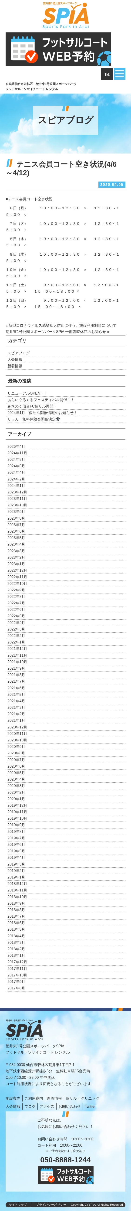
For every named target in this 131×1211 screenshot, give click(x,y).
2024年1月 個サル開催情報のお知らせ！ (42, 413)
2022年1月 (16, 642)
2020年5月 (16, 773)
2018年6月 (16, 923)
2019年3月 (16, 864)
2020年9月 (16, 747)
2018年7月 (16, 916)
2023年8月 (16, 518)
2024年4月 (16, 472)
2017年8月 (16, 988)
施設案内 (13, 1098)
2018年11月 (17, 890)
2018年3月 (16, 942)
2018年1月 (16, 955)
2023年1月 (16, 564)
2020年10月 (17, 740)
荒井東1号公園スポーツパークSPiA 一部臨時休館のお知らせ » (57, 332)
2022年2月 (16, 636)
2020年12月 (17, 727)
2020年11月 (17, 734)
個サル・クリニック (82, 1098)
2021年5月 (16, 694)
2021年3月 (16, 707)
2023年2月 (16, 557)
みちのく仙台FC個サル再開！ (32, 406)
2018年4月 (16, 936)
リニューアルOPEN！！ (27, 393)
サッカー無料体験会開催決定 (33, 419)
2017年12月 (17, 962)
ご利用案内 (33, 1098)
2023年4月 (16, 544)
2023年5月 (16, 538)
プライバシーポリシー (51, 1204)
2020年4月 (16, 779)
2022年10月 (17, 584)
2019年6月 (16, 845)
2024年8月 (16, 459)
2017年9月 (16, 982)
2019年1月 (16, 877)
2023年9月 (16, 512)
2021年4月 (16, 701)
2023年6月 (16, 531)
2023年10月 (17, 505)
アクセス (47, 1106)
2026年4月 (16, 447)
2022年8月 (16, 597)
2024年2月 (16, 479)
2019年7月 (16, 838)
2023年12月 (17, 492)
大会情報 (14, 359)
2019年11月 (17, 812)
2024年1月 (16, 486)
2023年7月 (16, 525)
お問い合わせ (69, 1106)
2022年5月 (16, 616)
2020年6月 (16, 766)
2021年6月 (16, 688)
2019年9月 (16, 825)
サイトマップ (18, 1204)
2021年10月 (17, 662)
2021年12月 (17, 649)
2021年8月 (16, 675)
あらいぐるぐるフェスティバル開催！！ (40, 400)
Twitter (90, 1106)
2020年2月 (16, 792)
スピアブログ (18, 353)
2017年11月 (17, 969)
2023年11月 (17, 499)
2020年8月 (16, 753)
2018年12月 (17, 884)
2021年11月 (17, 655)
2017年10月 (17, 975)
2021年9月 (16, 668)
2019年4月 (16, 858)
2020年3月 (16, 786)
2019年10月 (17, 818)
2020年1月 (16, 799)
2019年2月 (16, 871)
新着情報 (14, 366)
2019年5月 (16, 851)
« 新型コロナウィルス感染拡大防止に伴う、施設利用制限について (61, 325)
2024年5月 (16, 466)
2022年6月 (16, 610)
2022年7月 (16, 603)
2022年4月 (16, 623)
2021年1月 (16, 720)
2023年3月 (16, 551)
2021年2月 (16, 714)
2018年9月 (16, 903)
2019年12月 (17, 805)
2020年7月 (16, 760)
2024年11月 (17, 453)
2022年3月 (16, 629)
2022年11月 (17, 577)
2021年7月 (16, 681)
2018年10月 (17, 897)
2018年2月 (16, 949)
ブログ (30, 1106)
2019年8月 (16, 832)
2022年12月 (17, 570)
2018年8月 (16, 910)
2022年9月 (16, 590)
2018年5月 (16, 929)
